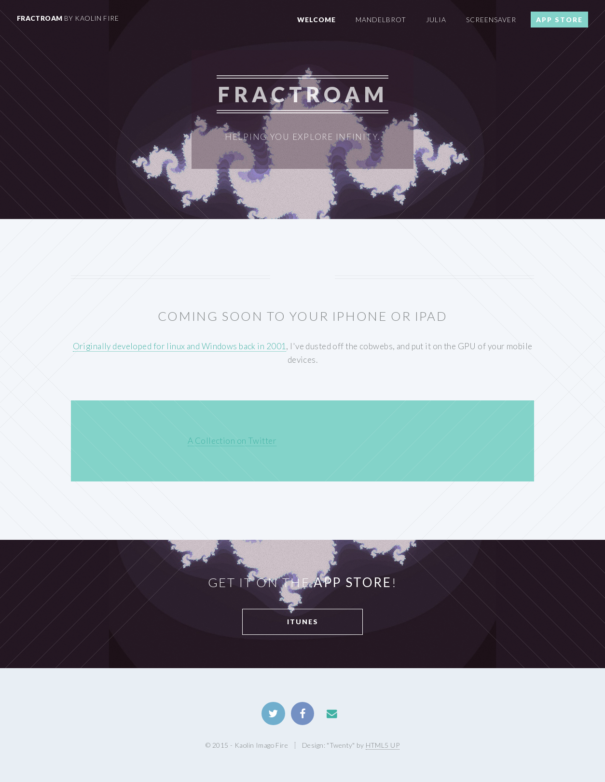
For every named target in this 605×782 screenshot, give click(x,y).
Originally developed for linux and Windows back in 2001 (180, 346)
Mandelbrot (381, 19)
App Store (559, 19)
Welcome (316, 19)
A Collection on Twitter (232, 441)
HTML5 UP (382, 745)
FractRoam (68, 18)
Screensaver (491, 19)
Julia (436, 19)
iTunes (302, 621)
